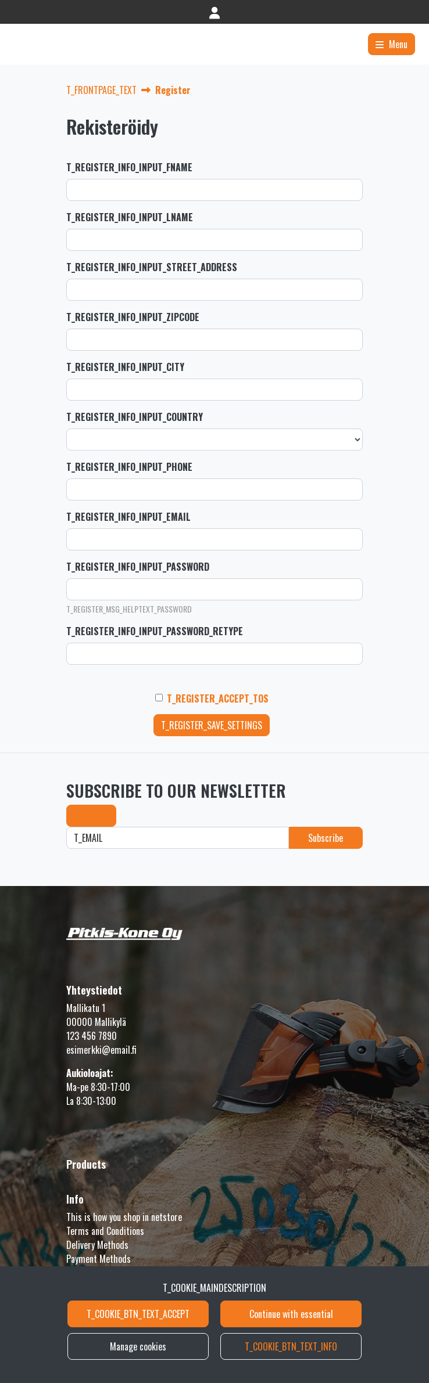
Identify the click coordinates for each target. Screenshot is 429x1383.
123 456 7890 (91, 1036)
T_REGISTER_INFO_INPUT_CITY (125, 367)
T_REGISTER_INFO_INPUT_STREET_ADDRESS (151, 267)
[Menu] (391, 44)
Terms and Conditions (105, 1231)
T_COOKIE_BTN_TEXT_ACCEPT (138, 1314)
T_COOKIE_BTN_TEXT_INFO (291, 1346)
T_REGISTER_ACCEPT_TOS (218, 698)
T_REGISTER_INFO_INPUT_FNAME (129, 167)
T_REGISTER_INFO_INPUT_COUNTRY (134, 417)
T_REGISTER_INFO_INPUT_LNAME (129, 217)
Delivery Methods (97, 1245)
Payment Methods (98, 1259)
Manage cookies (138, 1346)
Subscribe (91, 816)
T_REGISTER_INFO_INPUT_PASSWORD (137, 567)
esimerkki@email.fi (101, 1050)
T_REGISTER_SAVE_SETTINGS (211, 725)
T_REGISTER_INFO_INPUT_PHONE (129, 467)
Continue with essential (291, 1314)
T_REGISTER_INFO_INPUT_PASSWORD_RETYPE (154, 631)
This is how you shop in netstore (124, 1217)
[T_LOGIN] (214, 12)
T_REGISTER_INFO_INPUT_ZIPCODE (132, 317)
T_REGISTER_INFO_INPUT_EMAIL (128, 517)
